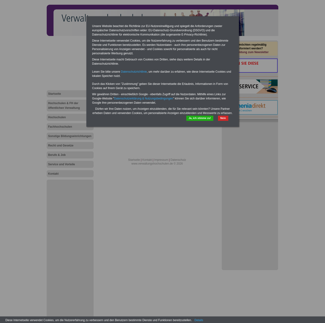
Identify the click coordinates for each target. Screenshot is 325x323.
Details (199, 320)
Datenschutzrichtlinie (134, 71)
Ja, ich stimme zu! (200, 118)
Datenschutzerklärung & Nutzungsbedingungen (143, 98)
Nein (223, 118)
